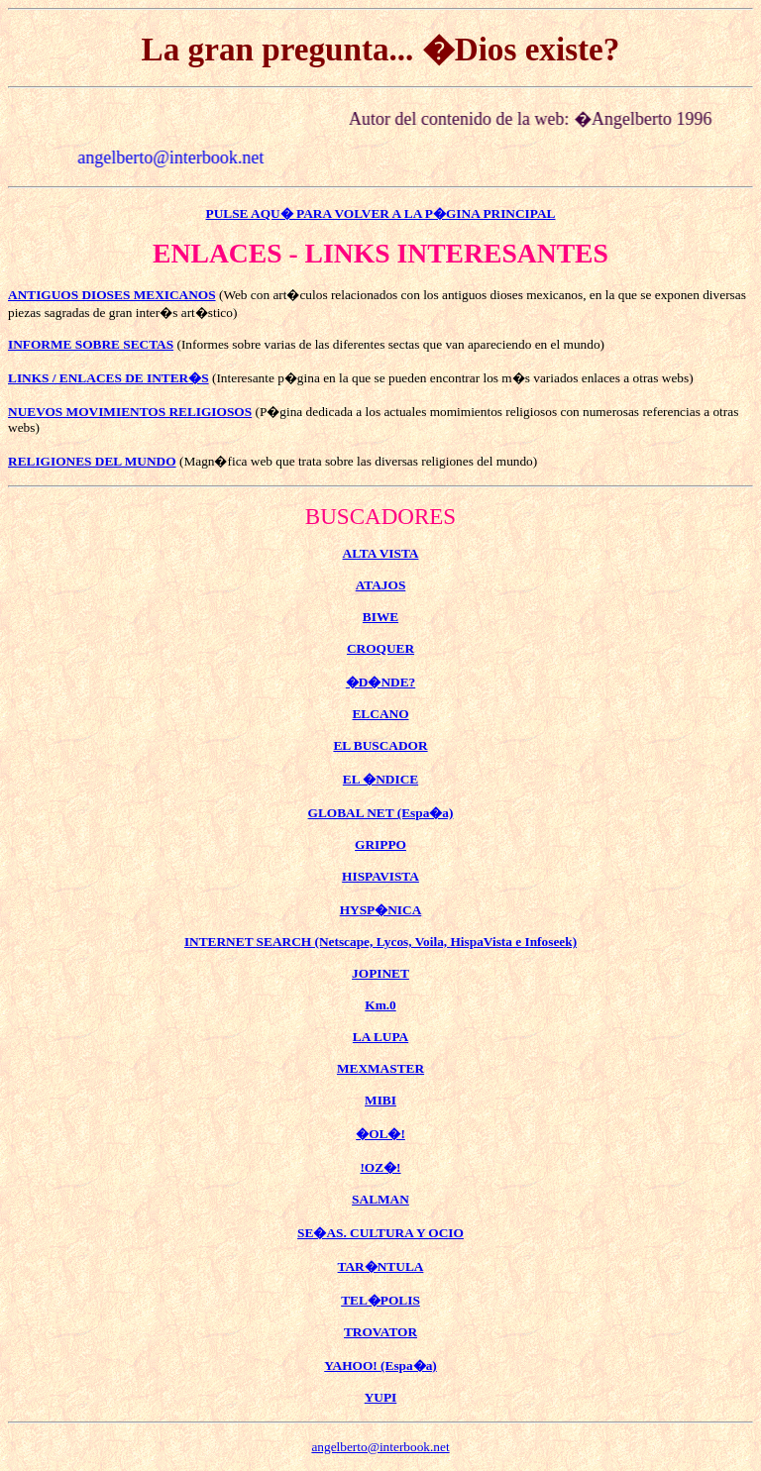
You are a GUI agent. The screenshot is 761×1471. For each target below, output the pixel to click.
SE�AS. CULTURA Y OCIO (380, 1232)
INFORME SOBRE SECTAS (90, 344)
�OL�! (380, 1133)
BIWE (380, 616)
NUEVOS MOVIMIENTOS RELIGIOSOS (130, 411)
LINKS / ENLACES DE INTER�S (108, 377)
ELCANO (380, 713)
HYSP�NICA (381, 909)
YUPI (381, 1397)
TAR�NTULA (381, 1266)
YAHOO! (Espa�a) (380, 1365)
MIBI (380, 1100)
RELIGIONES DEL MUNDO (92, 461)
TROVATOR (380, 1331)
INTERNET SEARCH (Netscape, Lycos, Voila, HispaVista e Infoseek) (380, 941)
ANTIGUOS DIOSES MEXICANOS (112, 294)
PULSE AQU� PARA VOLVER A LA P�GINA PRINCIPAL (381, 213)
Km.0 (380, 1005)
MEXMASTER (380, 1068)
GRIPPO (380, 844)
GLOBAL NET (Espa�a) (381, 812)
